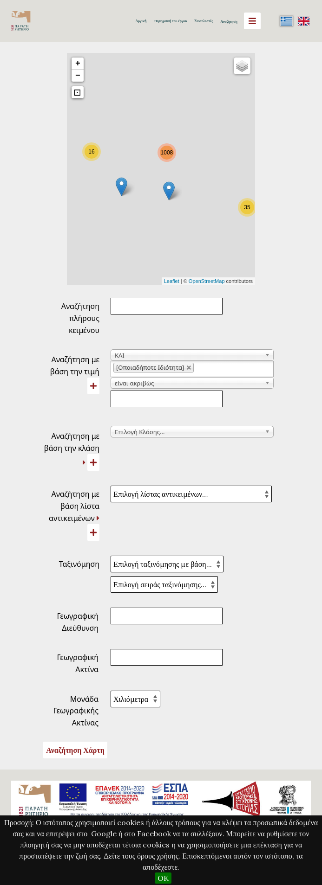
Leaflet (171, 281)
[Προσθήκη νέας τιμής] (93, 386)
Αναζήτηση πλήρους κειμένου (80, 318)
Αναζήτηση (229, 21)
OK (163, 878)
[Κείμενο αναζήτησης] (167, 399)
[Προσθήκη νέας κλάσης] (93, 462)
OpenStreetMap (207, 281)
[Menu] (252, 21)
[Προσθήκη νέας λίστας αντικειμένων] (93, 532)
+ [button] (77, 63)
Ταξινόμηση (79, 564)
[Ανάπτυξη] (84, 462)
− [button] (77, 75)
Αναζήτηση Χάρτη (75, 750)
